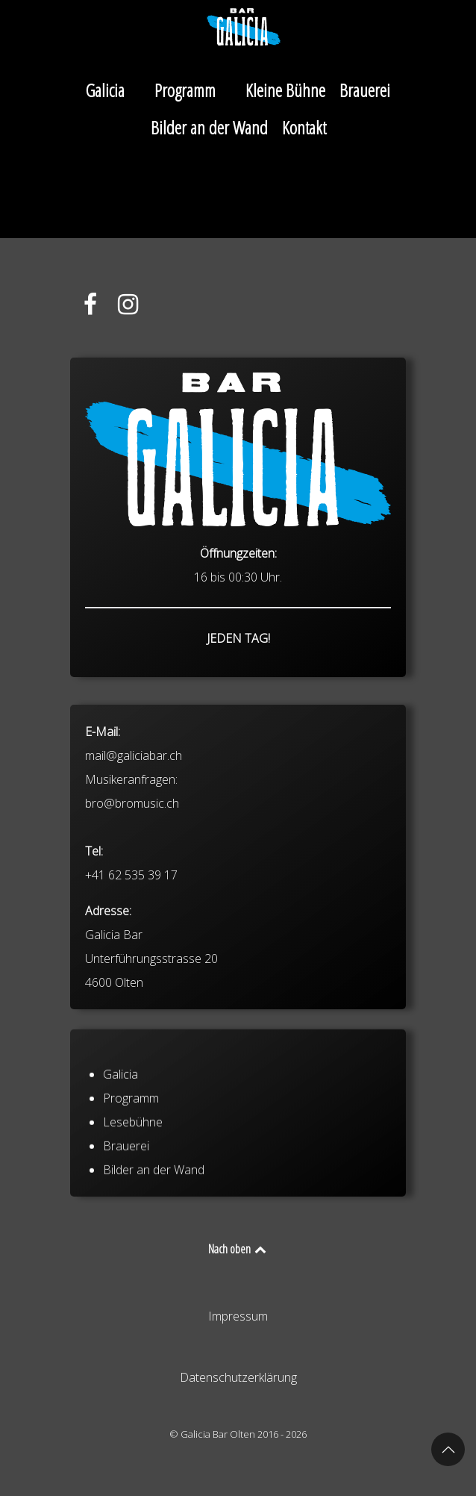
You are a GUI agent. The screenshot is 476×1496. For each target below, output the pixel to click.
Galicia (120, 1112)
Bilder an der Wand (153, 1208)
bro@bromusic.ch (132, 873)
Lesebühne (133, 1160)
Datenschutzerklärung (238, 1377)
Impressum (238, 1316)
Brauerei (126, 1184)
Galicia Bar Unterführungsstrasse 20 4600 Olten (151, 1029)
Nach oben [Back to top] (238, 1249)
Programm (131, 1136)
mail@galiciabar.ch (133, 825)
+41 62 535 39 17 (131, 945)
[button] (448, 1449)
